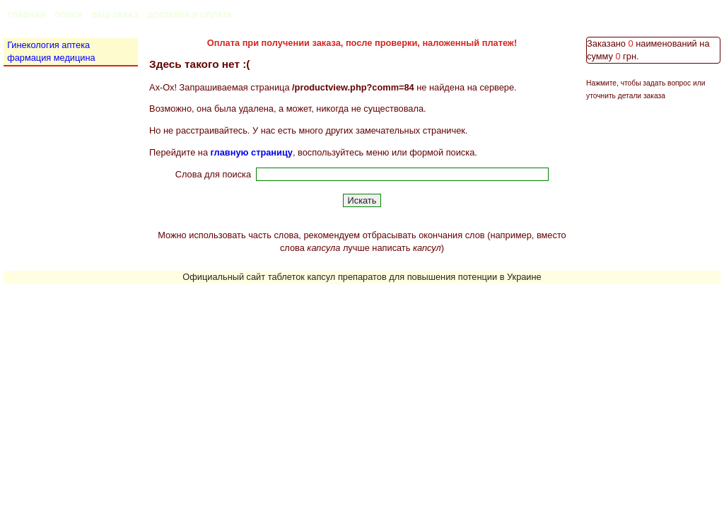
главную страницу (252, 152)
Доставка (168, 15)
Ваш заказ (115, 15)
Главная (26, 15)
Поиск (69, 15)
